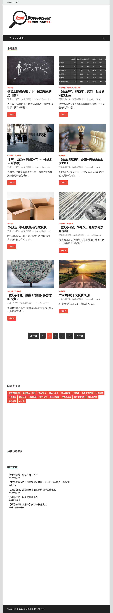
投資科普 (99, 393)
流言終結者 (66, 397)
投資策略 (12, 397)
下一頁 (79, 335)
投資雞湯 (33, 397)
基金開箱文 (65, 393)
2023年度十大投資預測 (74, 295)
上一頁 (33, 335)
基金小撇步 (53, 393)
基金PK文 (42, 393)
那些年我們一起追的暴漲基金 (23, 497)
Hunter (14, 485)
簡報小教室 (92, 397)
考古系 (21, 401)
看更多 (11, 114)
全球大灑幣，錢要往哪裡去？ (23, 474)
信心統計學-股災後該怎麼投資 (27, 227)
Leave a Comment (42, 99)
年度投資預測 (87, 393)
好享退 (76, 393)
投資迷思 (22, 397)
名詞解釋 (10, 155)
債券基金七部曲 (29, 393)
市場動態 (10, 88)
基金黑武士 (28, 99)
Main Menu (18, 38)
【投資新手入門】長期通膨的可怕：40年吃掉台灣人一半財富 (39, 482)
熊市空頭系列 (79, 397)
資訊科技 (70, 88)
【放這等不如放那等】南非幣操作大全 (28, 504)
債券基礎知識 (14, 393)
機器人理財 (54, 397)
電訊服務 (77, 88)
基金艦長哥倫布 (17, 507)
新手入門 (43, 397)
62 (69, 335)
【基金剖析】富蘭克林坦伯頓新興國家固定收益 (32, 489)
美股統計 (12, 401)
